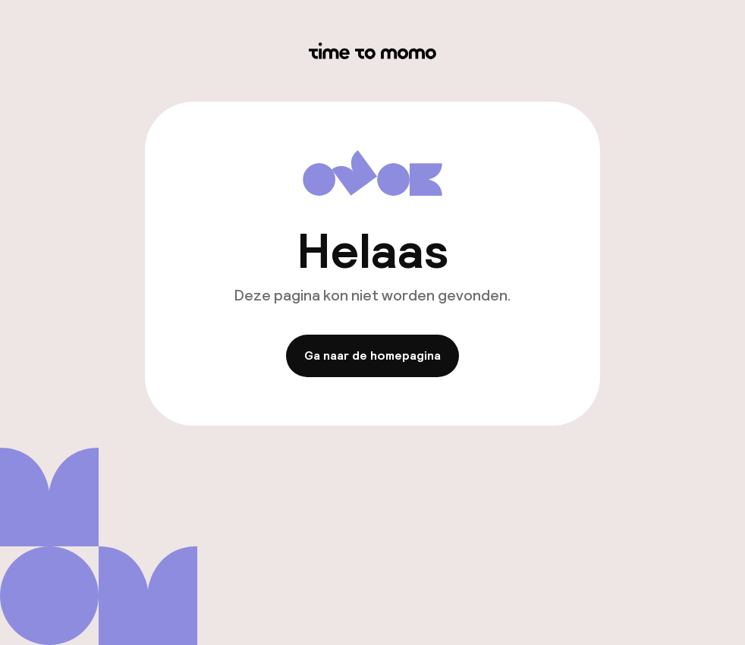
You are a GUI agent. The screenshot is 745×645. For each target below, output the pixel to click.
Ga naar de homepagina (372, 355)
